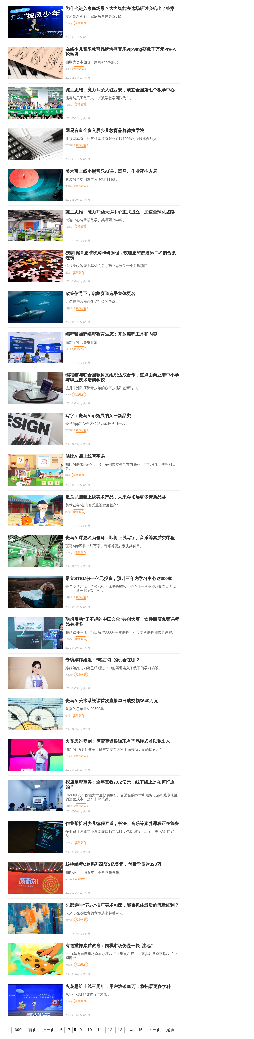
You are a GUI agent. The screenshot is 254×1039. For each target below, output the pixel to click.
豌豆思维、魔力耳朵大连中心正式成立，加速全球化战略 (120, 212)
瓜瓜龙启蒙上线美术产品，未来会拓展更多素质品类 (115, 497)
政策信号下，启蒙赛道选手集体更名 (100, 293)
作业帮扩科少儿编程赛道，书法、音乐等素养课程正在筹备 (122, 823)
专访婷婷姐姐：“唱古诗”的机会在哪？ (102, 659)
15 (140, 1029)
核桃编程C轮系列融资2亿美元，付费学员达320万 (113, 864)
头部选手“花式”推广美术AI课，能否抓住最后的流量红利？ (122, 905)
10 (89, 1029)
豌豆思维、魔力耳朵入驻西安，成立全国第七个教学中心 (120, 89)
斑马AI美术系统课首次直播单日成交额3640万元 (111, 700)
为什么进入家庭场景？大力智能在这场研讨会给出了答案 (120, 8)
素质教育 (80, 23)
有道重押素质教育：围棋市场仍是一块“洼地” (109, 945)
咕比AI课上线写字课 (85, 456)
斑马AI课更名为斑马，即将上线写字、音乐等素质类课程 (120, 537)
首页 (32, 1029)
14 (130, 1029)
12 (110, 1029)
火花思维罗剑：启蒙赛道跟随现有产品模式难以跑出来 (117, 741)
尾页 (170, 1029)
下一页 (154, 1029)
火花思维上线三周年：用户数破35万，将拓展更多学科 (118, 986)
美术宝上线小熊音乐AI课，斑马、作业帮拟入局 (111, 171)
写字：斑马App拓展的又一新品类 (98, 415)
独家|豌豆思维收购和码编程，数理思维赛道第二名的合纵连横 (120, 255)
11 (99, 1029)
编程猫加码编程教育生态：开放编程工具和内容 (111, 334)
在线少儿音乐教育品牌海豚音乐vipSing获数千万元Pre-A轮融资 (120, 52)
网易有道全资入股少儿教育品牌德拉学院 (104, 130)
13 (120, 1029)
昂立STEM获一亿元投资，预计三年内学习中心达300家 (118, 578)
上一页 (48, 1029)
